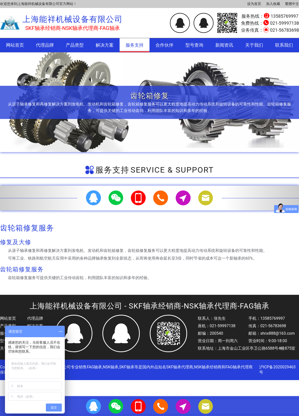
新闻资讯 (224, 45)
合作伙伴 (164, 45)
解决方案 (105, 45)
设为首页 (254, 4)
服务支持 (135, 45)
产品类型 (75, 45)
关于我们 (254, 45)
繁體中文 (292, 4)
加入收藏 (273, 4)
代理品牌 (45, 45)
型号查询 (194, 45)
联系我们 (284, 45)
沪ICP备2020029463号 (277, 370)
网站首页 (15, 45)
